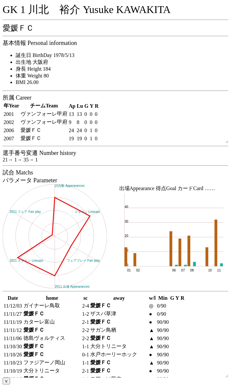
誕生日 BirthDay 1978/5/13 (45, 55)
